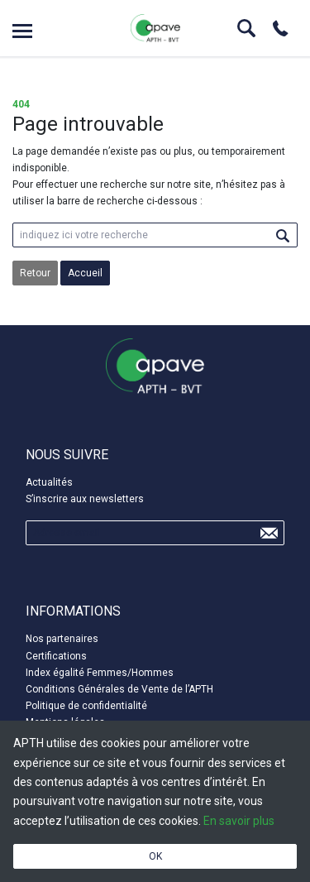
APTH (155, 28)
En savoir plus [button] (238, 820)
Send (269, 533)
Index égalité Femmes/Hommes (100, 672)
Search (246, 28)
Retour (35, 273)
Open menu (22, 31)
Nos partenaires (62, 639)
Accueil (85, 273)
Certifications (56, 656)
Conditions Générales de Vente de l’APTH (119, 689)
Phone (280, 28)
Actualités (49, 482)
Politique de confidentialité (86, 706)
